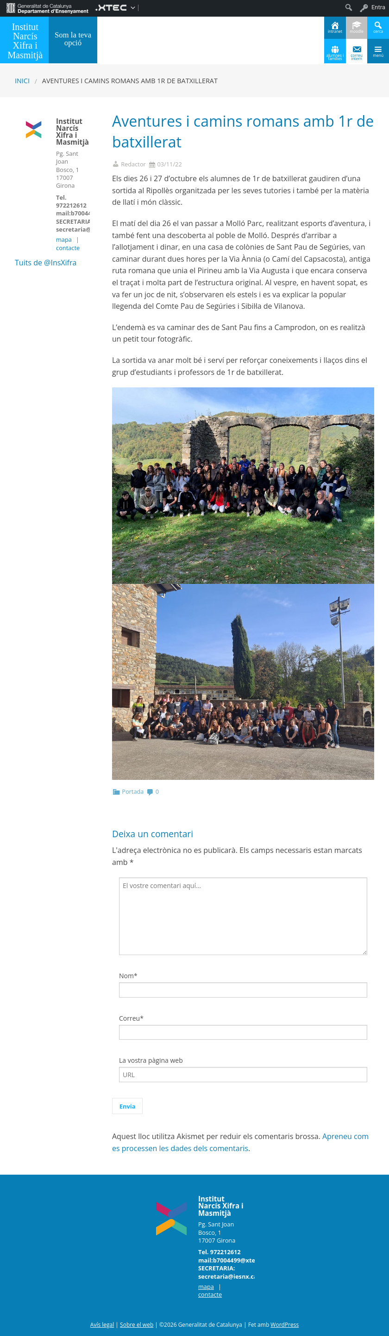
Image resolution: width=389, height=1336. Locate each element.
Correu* (131, 1018)
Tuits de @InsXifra (45, 262)
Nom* (128, 975)
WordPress (284, 1325)
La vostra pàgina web (151, 1060)
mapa (64, 239)
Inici (22, 80)
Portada (133, 791)
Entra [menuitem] (378, 7)
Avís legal (102, 1325)
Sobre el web (136, 1325)
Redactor (133, 164)
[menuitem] (47, 7)
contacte (68, 248)
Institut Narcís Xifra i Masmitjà (25, 41)
